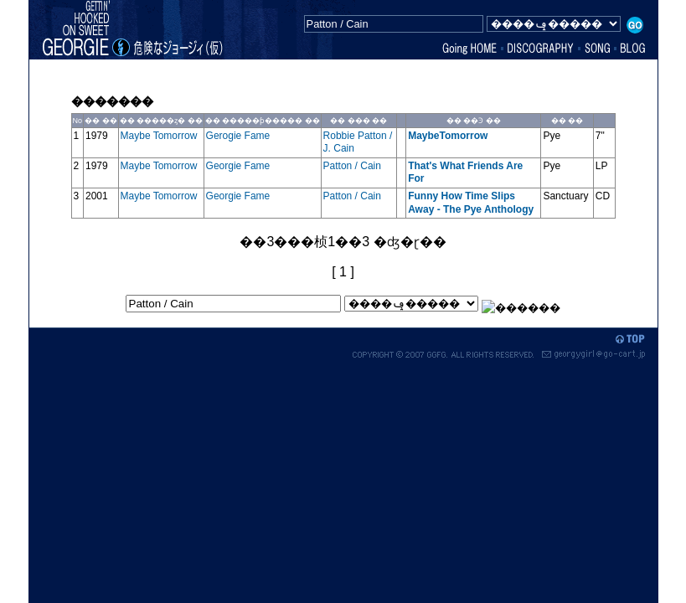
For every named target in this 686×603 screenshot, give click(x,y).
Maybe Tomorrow (159, 136)
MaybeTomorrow (449, 136)
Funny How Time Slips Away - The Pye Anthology (472, 202)
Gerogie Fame (238, 136)
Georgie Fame (238, 166)
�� (92, 120)
